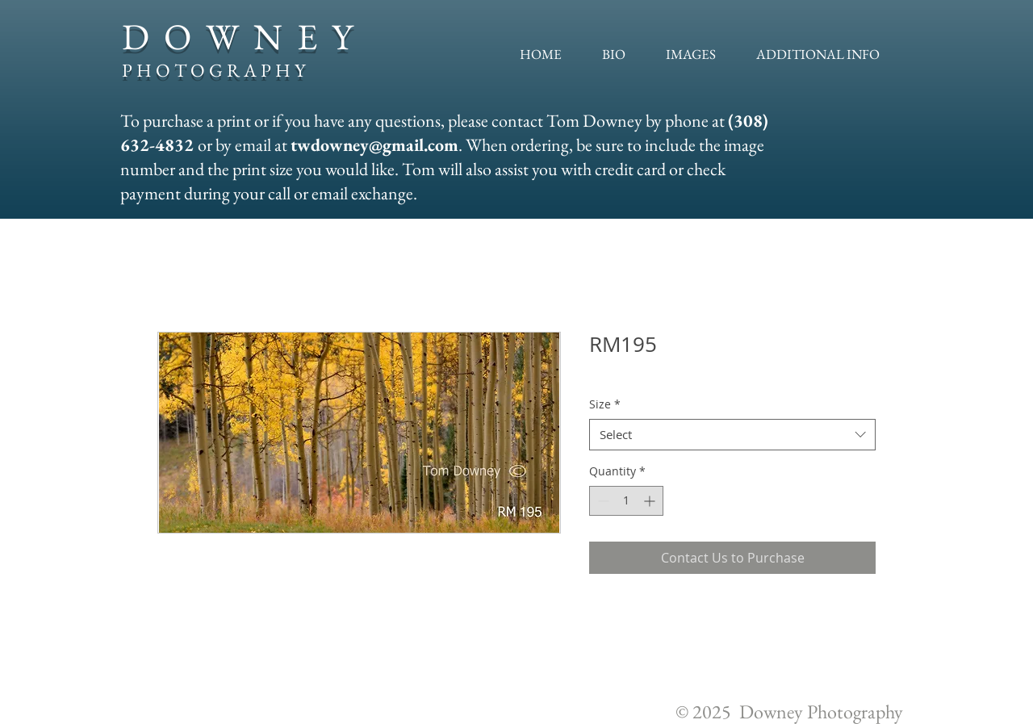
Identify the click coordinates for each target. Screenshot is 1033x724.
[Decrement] (602, 501)
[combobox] (732, 434)
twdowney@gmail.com (374, 145)
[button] (691, 54)
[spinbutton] (626, 501)
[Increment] (651, 501)
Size (605, 404)
